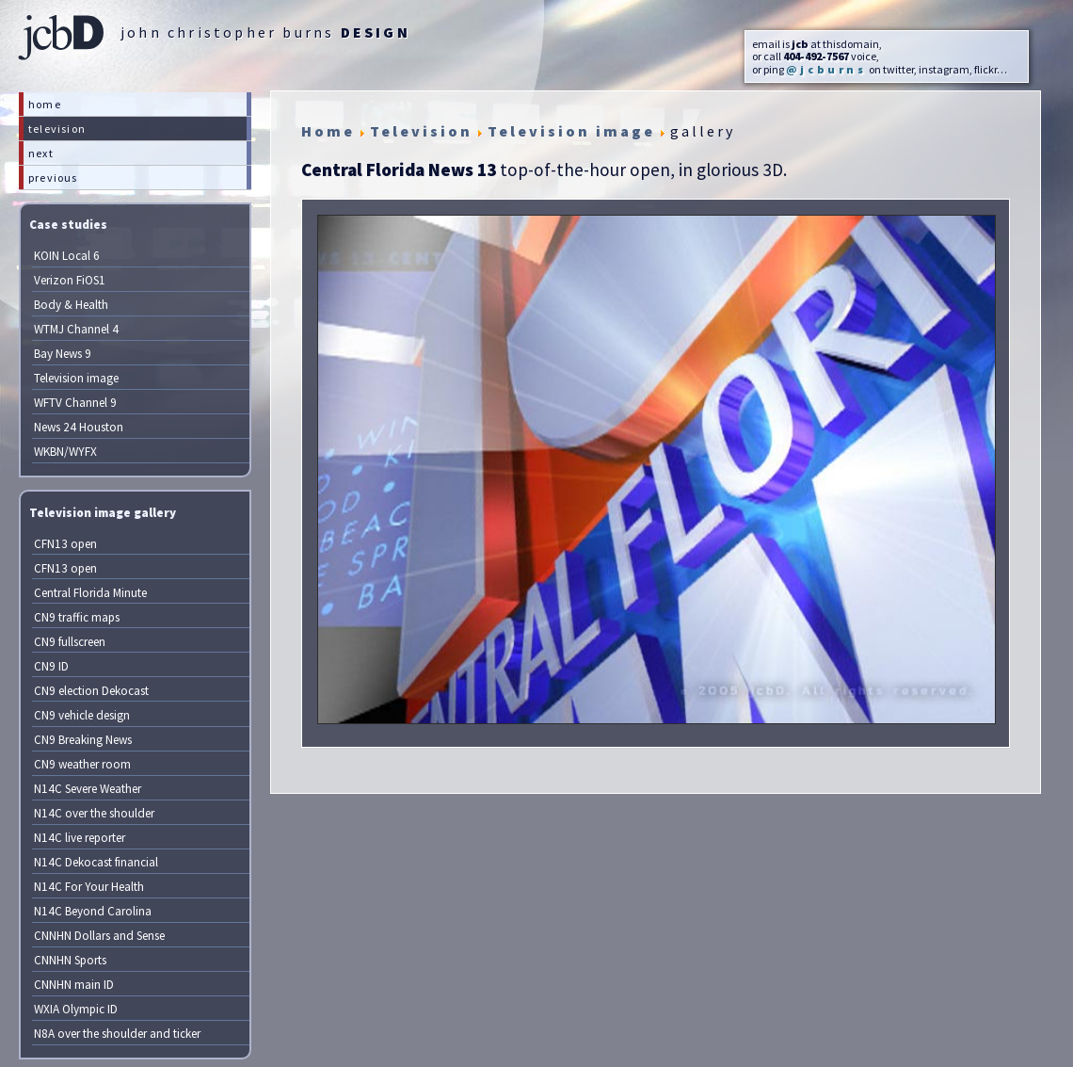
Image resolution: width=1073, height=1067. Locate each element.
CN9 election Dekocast (91, 691)
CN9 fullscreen (69, 642)
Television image (76, 378)
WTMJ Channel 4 (76, 329)
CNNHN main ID (74, 985)
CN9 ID (51, 666)
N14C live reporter (79, 838)
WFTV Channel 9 (75, 403)
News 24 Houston (78, 427)
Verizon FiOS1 (69, 280)
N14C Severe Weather (87, 789)
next (41, 153)
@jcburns (826, 69)
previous (53, 177)
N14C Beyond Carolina (93, 911)
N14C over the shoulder (94, 813)
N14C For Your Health (89, 887)
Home (328, 130)
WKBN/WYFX (65, 452)
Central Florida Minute (90, 593)
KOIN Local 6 (67, 256)
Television (421, 130)
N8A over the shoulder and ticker (117, 1034)
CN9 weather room (82, 764)
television (57, 128)
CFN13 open (65, 544)
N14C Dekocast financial (96, 862)
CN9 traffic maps (77, 617)
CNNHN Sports (70, 960)
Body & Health (71, 305)
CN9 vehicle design (82, 715)
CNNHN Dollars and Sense (99, 936)
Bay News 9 (62, 354)
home (44, 104)
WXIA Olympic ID (76, 1009)
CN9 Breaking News (83, 740)
